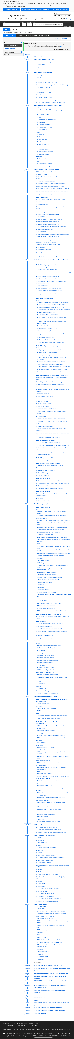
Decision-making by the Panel (46, 337)
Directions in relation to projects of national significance (51, 183)
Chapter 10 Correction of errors (44, 499)
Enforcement (41, 883)
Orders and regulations (45, 929)
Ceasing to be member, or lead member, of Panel (51, 307)
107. (37, 454)
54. (36, 249)
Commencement (43, 956)
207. (37, 842)
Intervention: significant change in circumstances (50, 465)
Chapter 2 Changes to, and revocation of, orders (49, 614)
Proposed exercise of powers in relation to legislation (52, 515)
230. (38, 920)
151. (38, 608)
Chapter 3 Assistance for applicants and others (48, 240)
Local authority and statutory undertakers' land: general (53, 537)
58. (36, 278)
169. (38, 674)
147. (38, 592)
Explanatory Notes (30, 35)
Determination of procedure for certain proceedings (52, 802)
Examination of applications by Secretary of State (54, 973)
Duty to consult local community (45, 229)
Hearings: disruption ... (43, 406)
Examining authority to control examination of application (51, 382)
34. (36, 181)
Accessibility (31, 1029)
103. (37, 442)
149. (38, 599)
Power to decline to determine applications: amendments (53, 762)
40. (36, 207)
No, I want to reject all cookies (60, 9)
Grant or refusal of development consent (48, 480)
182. (38, 737)
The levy (40, 837)
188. (38, 767)
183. (38, 742)
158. (37, 635)
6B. (36, 85)
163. (38, 655)
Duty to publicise (41, 231)
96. (36, 411)
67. (37, 309)
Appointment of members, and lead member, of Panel (52, 304)
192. (38, 785)
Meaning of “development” (44, 174)
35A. (37, 188)
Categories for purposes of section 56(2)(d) (48, 276)
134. (38, 555)
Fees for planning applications (47, 814)
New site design (7, 1029)
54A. (37, 255)
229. (38, 918)
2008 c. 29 (19, 32)
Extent (41, 954)
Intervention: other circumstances (46, 470)
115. (37, 483)
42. (36, 216)
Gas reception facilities (44, 124)
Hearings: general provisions (44, 403)
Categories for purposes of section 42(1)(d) (48, 221)
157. (37, 631)
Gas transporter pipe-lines (45, 127)
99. (36, 421)
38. (36, 202)
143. (38, 582)
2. (36, 64)
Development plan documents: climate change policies (53, 737)
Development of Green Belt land (47, 592)
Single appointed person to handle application (50, 350)
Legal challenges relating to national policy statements (51, 102)
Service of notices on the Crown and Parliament (51, 925)
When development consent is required (47, 171)
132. (38, 549)
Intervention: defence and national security (49, 468)
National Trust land (44, 544)
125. (38, 529)
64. (37, 302)
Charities (40, 850)
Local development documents (47, 730)
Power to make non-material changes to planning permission (54, 776)
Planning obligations (44, 703)
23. (37, 136)
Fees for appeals (43, 816)
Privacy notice (46, 1029)
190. (38, 776)
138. (38, 568)
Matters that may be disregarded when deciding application (53, 452)
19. (37, 124)
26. (37, 144)
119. (37, 501)
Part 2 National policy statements (43, 72)
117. (37, 488)
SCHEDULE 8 (37, 995)
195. (38, 797)
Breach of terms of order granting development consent (53, 648)
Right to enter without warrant (46, 655)
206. (37, 840)
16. (37, 117)
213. (37, 860)
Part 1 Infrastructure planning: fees (44, 59)
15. (37, 114)
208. (37, 845)
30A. (38, 166)
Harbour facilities (43, 139)
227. (38, 911)
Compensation (42, 886)
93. (36, 401)
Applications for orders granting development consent (51, 199)
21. (37, 129)
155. (37, 626)
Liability (40, 845)
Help (14, 1029)
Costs (39, 413)
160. (38, 645)
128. (38, 537)
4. (36, 69)
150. (38, 605)
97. (36, 416)
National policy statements (43, 75)
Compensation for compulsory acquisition (49, 532)
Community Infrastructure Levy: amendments (49, 898)
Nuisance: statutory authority (45, 635)
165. (38, 660)
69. (37, 314)
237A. (38, 944)
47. (36, 229)
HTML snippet (13, 1026)
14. (37, 110)
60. (36, 285)
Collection (40, 881)
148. (38, 594)
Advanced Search (66, 26)
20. (37, 127)
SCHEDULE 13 (38, 1013)
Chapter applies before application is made (48, 214)
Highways (41, 134)
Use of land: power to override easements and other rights (54, 792)
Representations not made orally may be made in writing (51, 411)
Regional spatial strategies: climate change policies (52, 735)
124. (38, 527)
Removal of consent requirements (47, 605)
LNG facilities (42, 122)
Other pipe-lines (43, 129)
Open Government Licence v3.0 (32, 1033)
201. (38, 821)
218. (37, 883)
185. (38, 752)
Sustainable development (43, 95)
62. (36, 290)
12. (36, 100)
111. (37, 470)
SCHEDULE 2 (37, 968)
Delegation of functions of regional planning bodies (52, 725)
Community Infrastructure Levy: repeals (48, 901)
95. (36, 406)
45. (36, 224)
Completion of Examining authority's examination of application (53, 421)
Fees (38, 69)
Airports (41, 136)
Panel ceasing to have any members (48, 325)
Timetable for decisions (44, 454)
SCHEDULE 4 (37, 976)
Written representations (43, 393)
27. (37, 149)
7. (36, 87)
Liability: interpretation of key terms (47, 847)
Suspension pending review (44, 97)
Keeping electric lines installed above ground (50, 577)
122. (38, 520)
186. (38, 756)
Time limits (42, 650)
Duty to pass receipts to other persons (48, 874)
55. (36, 267)
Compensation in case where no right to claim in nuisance (54, 610)
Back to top (68, 1019)
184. (38, 747)
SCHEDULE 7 (37, 990)
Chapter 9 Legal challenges (43, 491)
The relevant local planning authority (48, 693)
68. (37, 312)
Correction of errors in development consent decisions (52, 501)
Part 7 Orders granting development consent (46, 504)
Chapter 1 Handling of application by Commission (49, 265)
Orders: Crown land (44, 560)
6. (36, 77)
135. (38, 560)
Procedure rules (41, 416)
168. (38, 670)
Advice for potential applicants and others (48, 242)
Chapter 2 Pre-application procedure (46, 212)
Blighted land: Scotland (45, 711)
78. (37, 350)
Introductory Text (38, 56)
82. (37, 361)
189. (38, 771)
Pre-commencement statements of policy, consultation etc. (52, 100)
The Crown (42, 908)
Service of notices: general (46, 918)
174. (38, 703)
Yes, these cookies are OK (12, 9)
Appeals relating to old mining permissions (50, 809)
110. (37, 468)
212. (37, 855)
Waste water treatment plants (46, 158)
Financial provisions (44, 951)
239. (38, 951)
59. (36, 281)
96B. (37, 413)
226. (38, 908)
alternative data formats (29, 1023)
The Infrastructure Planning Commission (47, 62)
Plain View (56, 39)
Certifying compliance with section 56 (46, 278)
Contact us (38, 1029)
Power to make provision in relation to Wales (49, 829)
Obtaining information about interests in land (48, 244)
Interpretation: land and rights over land (48, 638)
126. (38, 532)
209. (37, 847)
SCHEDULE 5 (37, 981)
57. (36, 276)
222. (37, 893)
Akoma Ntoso (27, 1026)
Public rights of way (44, 563)
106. (37, 452)
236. (38, 939)
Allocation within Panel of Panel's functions (49, 339)
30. (37, 163)
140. (38, 574)
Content (20, 35)
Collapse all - (27, 54)
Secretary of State (42, 891)
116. (37, 486)
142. (38, 579)
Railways (41, 141)
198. (38, 809)
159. (37, 638)
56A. (37, 272)
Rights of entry (41, 247)
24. (37, 139)
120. (38, 511)
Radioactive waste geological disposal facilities (51, 166)
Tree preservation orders (45, 785)
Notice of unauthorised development (48, 674)
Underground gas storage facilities (47, 119)
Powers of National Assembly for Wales (48, 827)
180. (38, 730)
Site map (24, 1029)
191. (38, 780)
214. (37, 862)
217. (37, 881)
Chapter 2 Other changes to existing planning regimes (50, 721)
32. (36, 174)
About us (18, 1029)
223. (37, 896)
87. (36, 382)
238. (38, 949)
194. (38, 792)
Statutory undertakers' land (46, 534)
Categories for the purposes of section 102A (50, 437)
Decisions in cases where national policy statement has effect (53, 445)
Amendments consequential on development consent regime (52, 191)
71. (37, 321)
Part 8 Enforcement (39, 641)
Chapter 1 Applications (42, 197)
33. (36, 176)
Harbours (41, 587)
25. (37, 141)
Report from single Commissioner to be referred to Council (53, 369)
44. (36, 221)
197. (38, 807)
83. (37, 366)
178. (38, 718)
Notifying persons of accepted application (47, 269)
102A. (37, 433)
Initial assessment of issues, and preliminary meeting (50, 384)
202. (37, 827)
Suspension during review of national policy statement (52, 460)
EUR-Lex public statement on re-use (43, 1037)
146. (38, 589)
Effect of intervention (43, 475)
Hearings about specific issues (45, 396)
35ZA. (37, 186)
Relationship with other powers (46, 896)
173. (38, 693)
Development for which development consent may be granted (53, 483)
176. (38, 711)
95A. (37, 408)
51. (36, 242)
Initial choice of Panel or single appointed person (49, 288)
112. (37, 473)
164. (38, 657)
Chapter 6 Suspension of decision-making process (49, 458)
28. (37, 151)
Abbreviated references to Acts (47, 935)
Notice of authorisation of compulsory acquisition (51, 555)
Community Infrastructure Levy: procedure (49, 888)
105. (37, 447)
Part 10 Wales (38, 824)
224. (37, 898)
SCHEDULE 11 (38, 1007)
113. (37, 475)
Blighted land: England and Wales (48, 708)
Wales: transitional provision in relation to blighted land (52, 832)
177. (38, 715)
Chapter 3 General (41, 621)
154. (37, 623)
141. (38, 577)
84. (37, 369)
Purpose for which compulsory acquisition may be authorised (54, 520)
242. (38, 959)
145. (38, 587)
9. (36, 92)
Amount (40, 852)
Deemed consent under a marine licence (50, 603)
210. (37, 850)
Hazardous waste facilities (45, 163)
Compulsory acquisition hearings (45, 398)
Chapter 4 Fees (40, 253)
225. (37, 901)
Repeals (41, 949)
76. (37, 339)
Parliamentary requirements (44, 92)
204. (37, 832)
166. (38, 662)
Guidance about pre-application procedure (48, 236)
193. (38, 788)
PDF (19, 1026)
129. (38, 539)
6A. (36, 82)
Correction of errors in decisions (47, 747)
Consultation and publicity (43, 87)
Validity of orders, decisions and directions (50, 780)
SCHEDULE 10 (38, 1002)
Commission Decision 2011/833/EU (47, 1035)
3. (36, 67)
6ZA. (37, 80)
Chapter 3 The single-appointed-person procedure (49, 346)
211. (37, 852)
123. (38, 522)
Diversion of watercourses (45, 582)
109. (37, 465)
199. (38, 814)
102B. (37, 437)
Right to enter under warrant (46, 657)
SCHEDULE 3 (37, 973)
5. (36, 75)
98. (36, 418)
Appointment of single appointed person (49, 352)
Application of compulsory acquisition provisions (51, 529)
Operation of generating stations (47, 574)
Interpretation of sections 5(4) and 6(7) (47, 82)
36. (36, 191)
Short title (41, 959)
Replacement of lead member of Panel (48, 314)
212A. (37, 857)
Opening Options (9, 52)
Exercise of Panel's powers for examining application (52, 342)
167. (38, 667)
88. (36, 384)
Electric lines (42, 117)
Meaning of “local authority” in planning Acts (50, 821)
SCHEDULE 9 (37, 998)
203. (37, 829)
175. (38, 708)
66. (37, 307)
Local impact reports (42, 285)
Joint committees (42, 842)
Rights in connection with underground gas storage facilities (54, 553)
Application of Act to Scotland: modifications (50, 939)
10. (36, 95)
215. (37, 869)
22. (37, 134)
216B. (37, 877)
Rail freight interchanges (45, 144)
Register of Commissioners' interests (46, 67)
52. (36, 244)
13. (36, 102)
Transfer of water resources (46, 151)
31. (36, 171)
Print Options (65, 39)
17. (37, 119)
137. (38, 565)
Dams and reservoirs (44, 149)
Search (6, 29)
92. (36, 398)
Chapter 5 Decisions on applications (45, 440)
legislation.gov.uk (14, 15)
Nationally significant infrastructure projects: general (52, 110)
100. (37, 423)
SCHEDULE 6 (37, 985)
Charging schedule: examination (46, 855)
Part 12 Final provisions (40, 904)
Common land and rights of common (48, 572)
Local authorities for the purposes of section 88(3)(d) (51, 387)
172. (38, 688)
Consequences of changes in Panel (48, 328)
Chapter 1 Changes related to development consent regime (52, 699)
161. (38, 648)
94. (36, 403)
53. (36, 247)
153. (37, 616)
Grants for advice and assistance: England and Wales (53, 715)
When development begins (45, 626)
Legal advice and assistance (45, 426)
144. (38, 584)
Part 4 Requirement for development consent (46, 169)
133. (38, 553)
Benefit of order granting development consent (50, 628)
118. (37, 493)
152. (38, 610)
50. (36, 236)
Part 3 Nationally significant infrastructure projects (48, 105)
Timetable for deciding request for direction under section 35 (53, 188)
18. (37, 122)
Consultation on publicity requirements (46, 90)
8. (36, 90)
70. (37, 317)
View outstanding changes (61, 49)
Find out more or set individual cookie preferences (36, 9)
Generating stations (44, 114)
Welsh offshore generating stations (46, 181)
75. (37, 337)
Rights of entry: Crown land (44, 249)
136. (38, 563)
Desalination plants (44, 154)
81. (37, 357)
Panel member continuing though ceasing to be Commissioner (54, 309)
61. (36, 288)
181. (38, 735)
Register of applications (43, 204)
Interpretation (42, 937)
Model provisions (41, 202)
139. (38, 572)
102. (37, 428)
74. (37, 333)
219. (37, 886)
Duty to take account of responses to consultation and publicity (53, 234)
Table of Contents (10, 35)
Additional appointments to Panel (47, 312)
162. (38, 650)
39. (36, 204)
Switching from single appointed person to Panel (49, 290)
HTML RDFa (34, 1026)
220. (37, 888)
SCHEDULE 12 (38, 1010)
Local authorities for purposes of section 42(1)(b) (49, 219)
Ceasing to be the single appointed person (49, 355)
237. (38, 942)
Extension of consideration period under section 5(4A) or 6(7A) (53, 85)
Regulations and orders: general (46, 893)
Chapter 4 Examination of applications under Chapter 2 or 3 (52, 375)
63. (36, 293)
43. (36, 219)
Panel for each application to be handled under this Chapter (54, 302)
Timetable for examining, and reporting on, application (51, 418)
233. (38, 932)
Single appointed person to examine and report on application (54, 366)
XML (22, 1026)
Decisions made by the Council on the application (51, 372)
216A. (37, 874)
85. (37, 372)
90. (36, 393)
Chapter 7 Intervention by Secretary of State (48, 463)
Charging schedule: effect (44, 862)
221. (37, 891)
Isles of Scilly (42, 688)
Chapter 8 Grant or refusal (43, 478)
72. (37, 325)
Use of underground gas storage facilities (49, 579)
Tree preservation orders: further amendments (54, 995)
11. (36, 97)
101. (37, 426)
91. (36, 396)
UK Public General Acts (9, 32)
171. (38, 683)
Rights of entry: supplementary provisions (49, 660)
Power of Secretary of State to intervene (48, 473)
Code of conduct (41, 64)
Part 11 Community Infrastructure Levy (45, 835)
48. (36, 231)
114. (37, 480)
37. (36, 199)
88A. (37, 387)
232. (38, 929)
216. (37, 872)
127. (38, 534)
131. (38, 546)
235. (38, 937)
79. (37, 352)
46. (36, 226)
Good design (42, 742)
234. (38, 935)
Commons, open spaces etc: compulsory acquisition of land (54, 546)
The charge (41, 840)
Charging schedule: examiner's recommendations (51, 857)
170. (38, 677)
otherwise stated (51, 1033)
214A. (37, 865)
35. (36, 183)
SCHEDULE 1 (37, 965)
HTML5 (8, 1026)
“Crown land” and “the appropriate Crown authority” (52, 911)
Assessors (40, 423)
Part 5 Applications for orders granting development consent (51, 194)
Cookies (53, 1029)
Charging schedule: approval (45, 860)
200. (38, 816)
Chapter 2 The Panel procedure (44, 298)
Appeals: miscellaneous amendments (48, 807)
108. (37, 460)
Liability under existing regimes (47, 608)
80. (37, 355)
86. (36, 377)
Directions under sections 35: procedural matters (51, 186)
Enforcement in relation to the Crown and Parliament (52, 913)
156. (37, 628)
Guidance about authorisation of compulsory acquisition (53, 527)
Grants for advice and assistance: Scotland (50, 718)
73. (37, 328)
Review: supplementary (44, 80)
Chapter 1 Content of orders (43, 507)
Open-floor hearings (42, 401)
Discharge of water (44, 589)
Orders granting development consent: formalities (50, 488)
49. (36, 234)
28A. (38, 154)
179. (38, 725)
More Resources (43, 35)
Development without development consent (50, 645)
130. (38, 544)
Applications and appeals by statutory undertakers (52, 797)
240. (38, 954)
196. (38, 802)
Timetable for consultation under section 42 (48, 224)
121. (38, 515)
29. (37, 158)
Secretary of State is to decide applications (49, 442)
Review (39, 77)
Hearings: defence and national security (48, 408)
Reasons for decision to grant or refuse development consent (53, 486)
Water (37, 147)
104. (37, 445)
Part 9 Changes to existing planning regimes (46, 696)
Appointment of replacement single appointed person (52, 361)
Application (41, 872)
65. (37, 304)
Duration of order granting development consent (50, 623)
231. (38, 925)
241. (38, 956)
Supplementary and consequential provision (50, 942)
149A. (38, 603)
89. (36, 389)
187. (38, 762)
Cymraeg (68, 19)
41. (36, 214)
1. (36, 62)
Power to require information (46, 667)
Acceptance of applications (44, 267)
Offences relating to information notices (49, 670)
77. (37, 342)
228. (38, 913)
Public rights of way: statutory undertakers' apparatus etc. (53, 565)
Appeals (40, 869)
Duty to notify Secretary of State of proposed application (51, 226)
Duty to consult (41, 216)
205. (37, 837)
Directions (41, 932)
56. (36, 269)
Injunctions (42, 683)
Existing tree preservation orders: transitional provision (53, 788)
